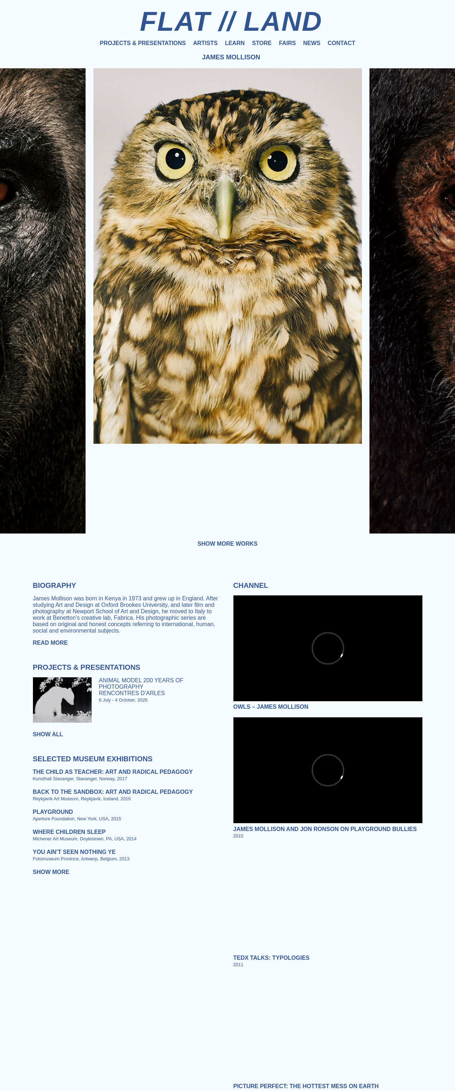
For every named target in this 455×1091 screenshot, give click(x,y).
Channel (250, 585)
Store (262, 43)
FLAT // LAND (231, 21)
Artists (205, 43)
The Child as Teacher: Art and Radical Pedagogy (113, 772)
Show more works (228, 544)
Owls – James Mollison (271, 707)
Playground (53, 812)
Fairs (287, 43)
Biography (54, 585)
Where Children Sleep (69, 832)
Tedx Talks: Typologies (271, 958)
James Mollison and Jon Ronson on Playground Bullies (325, 829)
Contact (341, 43)
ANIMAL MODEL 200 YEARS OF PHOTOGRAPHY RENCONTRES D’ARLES (141, 686)
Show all (48, 734)
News (311, 43)
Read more (50, 643)
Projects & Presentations (143, 43)
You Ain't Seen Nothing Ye (74, 852)
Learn (235, 43)
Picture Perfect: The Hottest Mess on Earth (306, 1086)
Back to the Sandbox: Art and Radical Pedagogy (113, 792)
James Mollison (231, 57)
